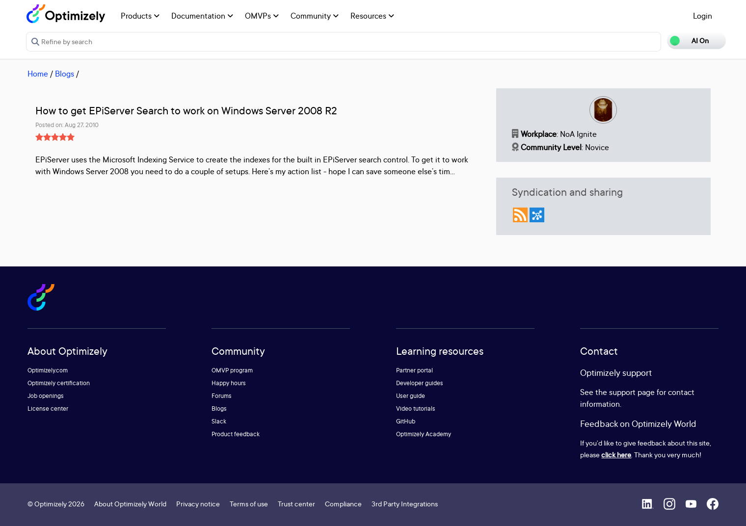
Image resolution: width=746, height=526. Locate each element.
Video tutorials (415, 408)
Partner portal (414, 370)
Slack (219, 421)
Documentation (202, 15)
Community (315, 15)
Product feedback (236, 434)
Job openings (45, 396)
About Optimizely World (130, 503)
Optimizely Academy (423, 434)
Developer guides (419, 383)
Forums (222, 396)
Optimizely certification (58, 383)
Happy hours (229, 383)
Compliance (343, 503)
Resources (372, 15)
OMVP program (232, 370)
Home (37, 73)
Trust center (296, 503)
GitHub (405, 421)
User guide (410, 396)
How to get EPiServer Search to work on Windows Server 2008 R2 (186, 111)
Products (140, 15)
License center (47, 408)
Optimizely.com (47, 370)
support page (632, 392)
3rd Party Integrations (405, 503)
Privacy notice (198, 503)
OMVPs (262, 15)
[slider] (55, 137)
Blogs (64, 73)
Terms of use (249, 503)
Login (702, 15)
